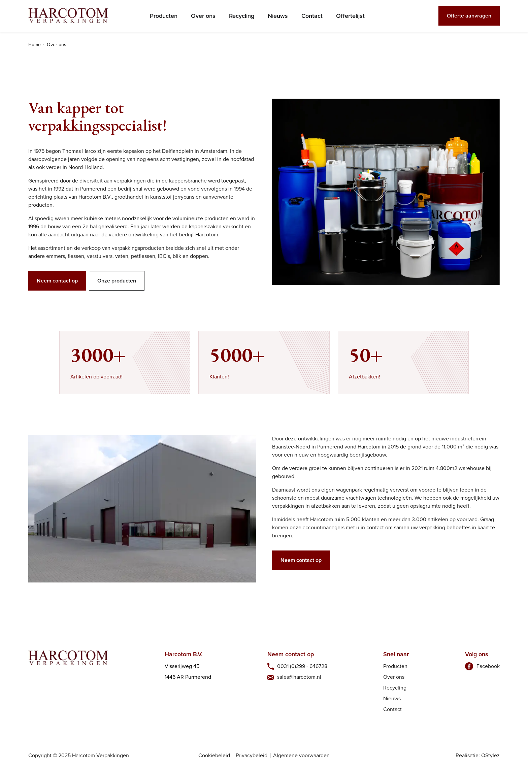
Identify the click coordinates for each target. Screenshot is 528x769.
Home (34, 44)
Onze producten (116, 281)
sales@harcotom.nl (299, 677)
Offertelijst (350, 16)
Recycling (241, 16)
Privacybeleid (251, 755)
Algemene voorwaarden (301, 755)
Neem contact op (57, 281)
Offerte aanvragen (469, 16)
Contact (312, 16)
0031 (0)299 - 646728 (302, 666)
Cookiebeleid (214, 755)
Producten (163, 16)
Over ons (203, 16)
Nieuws (278, 16)
